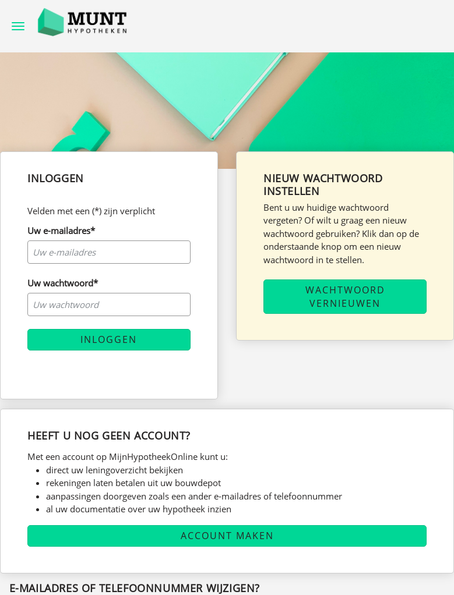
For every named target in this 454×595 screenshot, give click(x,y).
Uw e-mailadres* (61, 230)
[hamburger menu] (18, 25)
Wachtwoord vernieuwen (345, 297)
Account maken (227, 535)
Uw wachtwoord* (62, 283)
